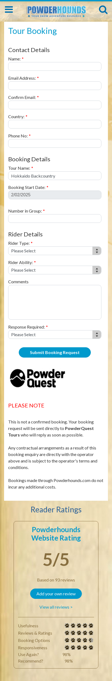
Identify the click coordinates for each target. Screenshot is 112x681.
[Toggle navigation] (9, 9)
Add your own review (56, 593)
